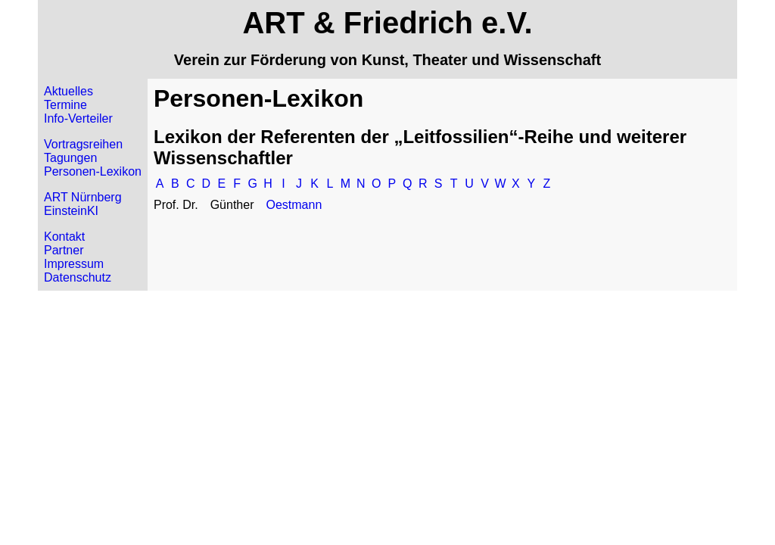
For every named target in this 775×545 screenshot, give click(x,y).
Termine (65, 104)
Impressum (74, 263)
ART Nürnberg (83, 197)
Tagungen (70, 157)
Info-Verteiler (78, 118)
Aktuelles (68, 91)
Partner (63, 250)
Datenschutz (77, 277)
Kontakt (64, 236)
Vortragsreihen (83, 144)
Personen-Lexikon (93, 171)
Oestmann (294, 204)
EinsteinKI (71, 210)
